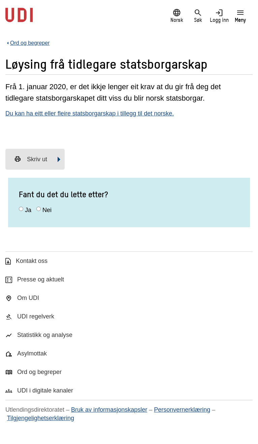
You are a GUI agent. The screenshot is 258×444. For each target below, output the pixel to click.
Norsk (176, 16)
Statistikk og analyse (44, 335)
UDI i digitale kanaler (45, 390)
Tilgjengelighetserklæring (40, 418)
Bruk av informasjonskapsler (109, 409)
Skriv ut (30, 159)
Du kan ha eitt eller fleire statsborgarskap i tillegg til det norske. (89, 113)
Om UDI (28, 298)
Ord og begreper (39, 372)
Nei (47, 210)
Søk (197, 16)
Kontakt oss (31, 261)
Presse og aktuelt (40, 279)
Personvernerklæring (182, 409)
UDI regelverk (35, 316)
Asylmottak (32, 353)
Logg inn (219, 16)
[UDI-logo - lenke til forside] (19, 18)
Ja (28, 210)
